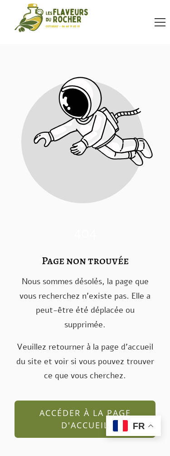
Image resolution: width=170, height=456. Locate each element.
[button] (160, 22)
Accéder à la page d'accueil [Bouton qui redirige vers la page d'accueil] (85, 419)
